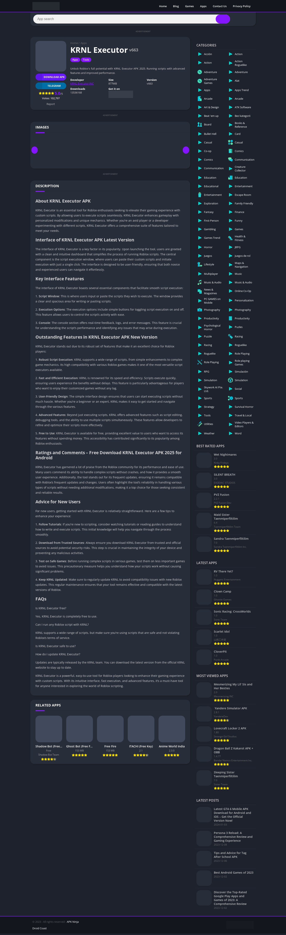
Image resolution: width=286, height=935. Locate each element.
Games (189, 6)
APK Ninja (73, 923)
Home (163, 6)
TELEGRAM (48, 87)
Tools (86, 61)
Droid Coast (39, 930)
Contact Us (220, 6)
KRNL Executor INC (82, 85)
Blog (176, 6)
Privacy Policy (242, 6)
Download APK (50, 78)
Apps (203, 6)
